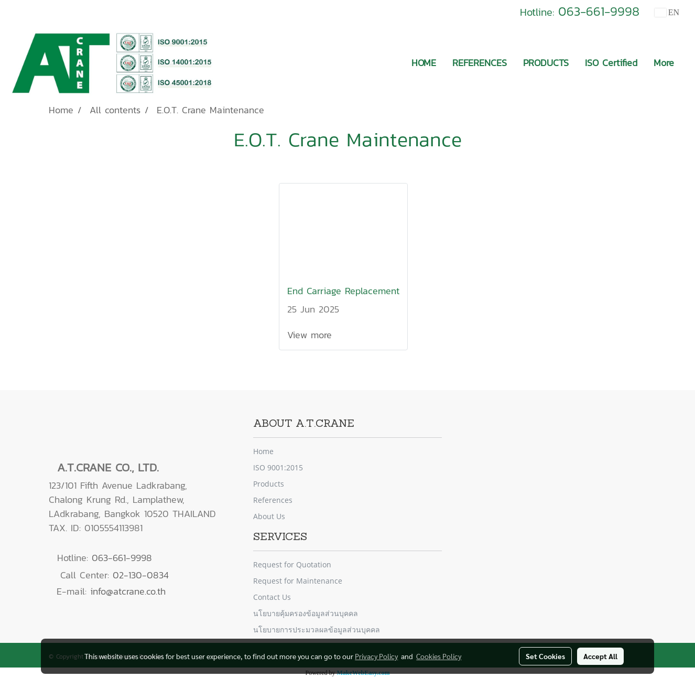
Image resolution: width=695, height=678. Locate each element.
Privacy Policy (376, 656)
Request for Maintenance (297, 581)
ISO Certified (611, 63)
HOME (423, 63)
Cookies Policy (438, 656)
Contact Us (272, 597)
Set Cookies (545, 656)
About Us (269, 516)
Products (268, 484)
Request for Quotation (292, 564)
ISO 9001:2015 (278, 467)
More (664, 63)
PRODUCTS (546, 63)
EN (667, 12)
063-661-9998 (598, 11)
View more (311, 335)
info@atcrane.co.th (128, 591)
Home (263, 451)
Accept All (600, 656)
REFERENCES (479, 63)
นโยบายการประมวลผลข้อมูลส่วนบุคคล (316, 629)
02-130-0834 (141, 575)
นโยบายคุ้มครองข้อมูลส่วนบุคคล (305, 613)
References (272, 500)
